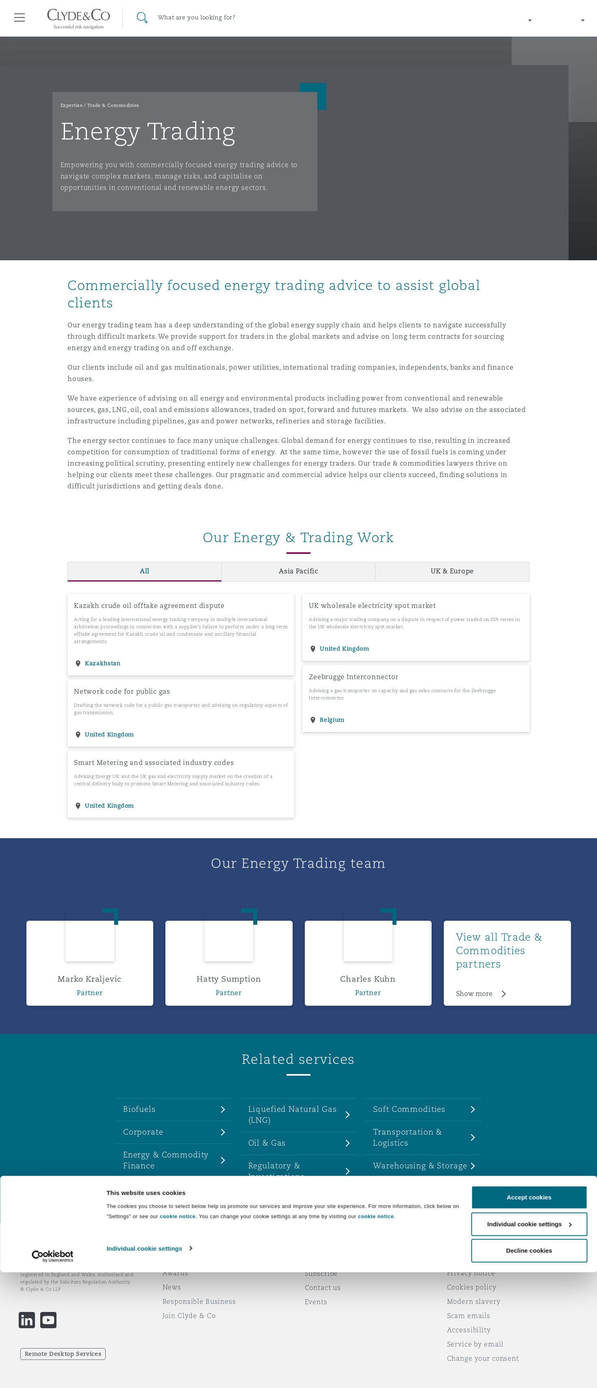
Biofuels (139, 1109)
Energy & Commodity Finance (166, 1160)
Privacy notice (471, 1273)
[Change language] (564, 20)
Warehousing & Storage (420, 1165)
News (172, 1287)
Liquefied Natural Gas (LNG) (292, 1114)
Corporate (143, 1132)
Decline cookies (529, 1366)
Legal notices (469, 1259)
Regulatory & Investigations (276, 1171)
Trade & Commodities (113, 105)
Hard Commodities (161, 1188)
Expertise (72, 105)
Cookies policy (472, 1287)
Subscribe (321, 1273)
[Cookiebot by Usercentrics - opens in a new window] (52, 1372)
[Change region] (504, 20)
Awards (176, 1273)
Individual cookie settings (144, 1363)
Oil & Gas (267, 1143)
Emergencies (337, 1259)
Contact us (323, 1287)
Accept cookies (529, 1313)
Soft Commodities (409, 1109)
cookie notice (177, 1332)
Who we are (183, 1259)
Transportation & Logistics (407, 1137)
